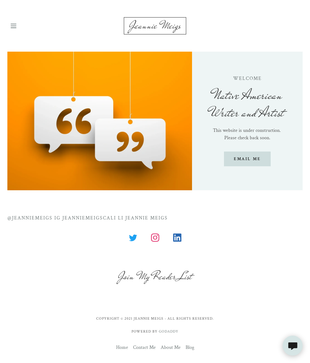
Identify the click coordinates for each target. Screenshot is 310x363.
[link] (155, 25)
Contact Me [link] (144, 347)
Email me (247, 159)
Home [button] (122, 347)
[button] (23, 26)
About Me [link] (171, 347)
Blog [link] (190, 347)
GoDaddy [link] (169, 331)
